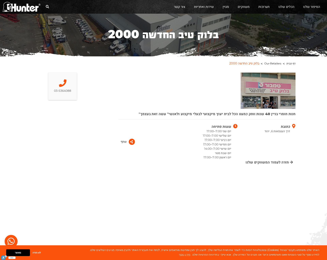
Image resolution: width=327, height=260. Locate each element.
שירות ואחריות (204, 6)
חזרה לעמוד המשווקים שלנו (269, 162)
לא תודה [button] (36, 252)
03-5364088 (62, 86)
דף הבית (290, 63)
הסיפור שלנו (311, 6)
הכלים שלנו (286, 6)
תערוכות (264, 6)
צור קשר (179, 6)
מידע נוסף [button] (184, 254)
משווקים (244, 6)
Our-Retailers (272, 63)
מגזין (226, 6)
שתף (128, 142)
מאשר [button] (18, 252)
